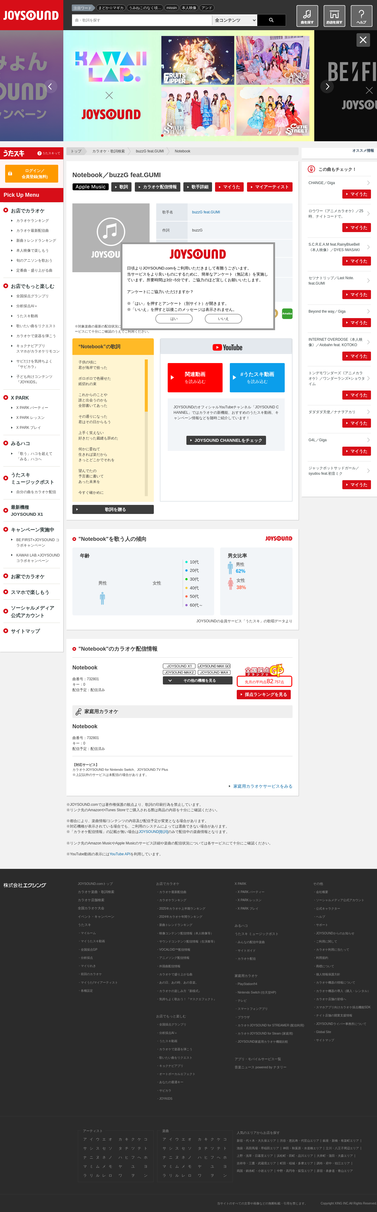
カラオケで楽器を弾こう (36, 336)
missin (171, 8)
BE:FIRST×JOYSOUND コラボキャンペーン (37, 542)
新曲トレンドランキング (36, 240)
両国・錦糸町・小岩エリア (255, 1170)
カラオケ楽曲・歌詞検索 (96, 892)
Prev (50, 86)
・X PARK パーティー (250, 892)
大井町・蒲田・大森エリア (335, 1155)
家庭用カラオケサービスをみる (263, 786)
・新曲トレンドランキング (174, 925)
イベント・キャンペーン (96, 916)
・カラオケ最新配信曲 (171, 892)
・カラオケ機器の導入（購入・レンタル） (341, 991)
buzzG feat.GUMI (150, 151)
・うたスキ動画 (166, 1041)
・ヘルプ (319, 916)
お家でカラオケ (28, 576)
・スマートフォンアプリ (251, 1008)
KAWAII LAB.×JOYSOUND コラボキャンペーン (38, 558)
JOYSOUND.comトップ (95, 883)
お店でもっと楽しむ (32, 286)
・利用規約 (320, 957)
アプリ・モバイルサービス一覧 (258, 1059)
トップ (76, 151)
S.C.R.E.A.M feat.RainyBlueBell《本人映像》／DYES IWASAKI (334, 247)
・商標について (323, 966)
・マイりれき (87, 966)
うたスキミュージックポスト (32, 478)
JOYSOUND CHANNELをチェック (228, 440)
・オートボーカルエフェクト (175, 1074)
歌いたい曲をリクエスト (36, 326)
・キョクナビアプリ (169, 1065)
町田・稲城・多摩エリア (296, 1163)
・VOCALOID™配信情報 (173, 949)
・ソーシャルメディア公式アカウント (338, 900)
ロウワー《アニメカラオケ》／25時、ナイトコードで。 (336, 213)
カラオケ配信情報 (160, 186)
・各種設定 (85, 990)
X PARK (20, 397)
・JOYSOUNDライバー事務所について (339, 1023)
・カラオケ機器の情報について (334, 982)
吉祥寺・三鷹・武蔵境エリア (256, 1163)
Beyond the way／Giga (327, 311)
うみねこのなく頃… (145, 8)
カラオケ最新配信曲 (32, 230)
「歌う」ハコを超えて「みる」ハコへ (34, 456)
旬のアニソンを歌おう (34, 260)
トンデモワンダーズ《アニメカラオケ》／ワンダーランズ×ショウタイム (337, 378)
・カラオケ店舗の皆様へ (329, 999)
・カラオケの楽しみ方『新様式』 (178, 991)
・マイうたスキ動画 (91, 941)
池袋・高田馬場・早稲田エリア (258, 1148)
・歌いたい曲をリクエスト (174, 1057)
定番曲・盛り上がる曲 (34, 270)
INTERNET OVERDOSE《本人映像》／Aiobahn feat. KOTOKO (336, 342)
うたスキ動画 (27, 316)
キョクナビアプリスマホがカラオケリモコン (38, 348)
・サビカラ (163, 1090)
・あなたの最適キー (169, 1082)
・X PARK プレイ (246, 908)
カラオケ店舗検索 (91, 900)
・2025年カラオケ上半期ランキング (180, 908)
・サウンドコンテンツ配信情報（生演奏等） (186, 941)
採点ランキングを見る (266, 694)
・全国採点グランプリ (171, 1024)
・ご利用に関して (325, 941)
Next (327, 86)
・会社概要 (320, 892)
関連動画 (195, 378)
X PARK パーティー (32, 408)
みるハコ (20, 443)
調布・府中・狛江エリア (333, 1163)
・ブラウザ (242, 1017)
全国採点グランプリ (32, 296)
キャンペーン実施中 (32, 529)
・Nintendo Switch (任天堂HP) (255, 992)
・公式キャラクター (326, 908)
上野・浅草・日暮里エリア (255, 1155)
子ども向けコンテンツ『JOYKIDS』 (34, 379)
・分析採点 (85, 957)
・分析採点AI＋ (166, 1033)
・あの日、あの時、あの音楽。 (177, 982)
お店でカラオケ (28, 210)
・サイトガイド (245, 950)
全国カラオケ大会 (91, 908)
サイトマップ (25, 631)
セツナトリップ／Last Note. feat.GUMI (331, 280)
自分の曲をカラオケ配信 (36, 492)
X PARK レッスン (30, 418)
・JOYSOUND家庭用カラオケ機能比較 (261, 1041)
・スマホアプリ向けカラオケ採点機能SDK (342, 1007)
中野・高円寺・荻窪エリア (295, 1170)
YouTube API (119, 854)
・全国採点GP (87, 949)
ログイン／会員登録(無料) (35, 173)
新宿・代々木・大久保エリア (256, 1140)
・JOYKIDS (164, 1098)
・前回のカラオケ (90, 974)
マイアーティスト (272, 186)
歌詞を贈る (115, 509)
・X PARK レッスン (248, 900)
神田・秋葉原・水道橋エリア (302, 1148)
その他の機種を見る (199, 680)
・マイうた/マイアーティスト (98, 982)
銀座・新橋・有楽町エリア (341, 1140)
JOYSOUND (32, 16)
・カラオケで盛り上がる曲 (174, 974)
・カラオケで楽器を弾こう (174, 1049)
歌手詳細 (200, 186)
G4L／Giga (318, 440)
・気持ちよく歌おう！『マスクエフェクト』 (186, 999)
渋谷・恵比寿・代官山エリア (299, 1140)
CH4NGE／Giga (322, 183)
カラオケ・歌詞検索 (108, 151)
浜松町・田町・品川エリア (295, 1155)
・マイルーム (87, 933)
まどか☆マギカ (111, 8)
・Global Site (322, 1032)
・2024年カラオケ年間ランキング (179, 916)
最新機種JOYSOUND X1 (27, 511)
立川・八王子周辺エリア (342, 1148)
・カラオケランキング (171, 900)
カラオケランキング (32, 220)
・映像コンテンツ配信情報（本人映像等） (185, 933)
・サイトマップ (323, 1040)
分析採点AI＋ (27, 306)
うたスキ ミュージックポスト (257, 934)
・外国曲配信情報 (168, 966)
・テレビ (241, 1000)
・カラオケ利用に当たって (331, 949)
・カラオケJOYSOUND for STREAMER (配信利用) (269, 1025)
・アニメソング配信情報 (172, 957)
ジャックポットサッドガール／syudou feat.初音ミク (334, 471)
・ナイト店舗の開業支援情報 (332, 1015)
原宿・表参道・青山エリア (335, 1170)
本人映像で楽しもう (32, 250)
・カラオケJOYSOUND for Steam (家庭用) (264, 1033)
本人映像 (189, 8)
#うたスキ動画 (257, 378)
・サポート (320, 925)
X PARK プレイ (28, 428)
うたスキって (51, 153)
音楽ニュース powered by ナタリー (261, 1067)
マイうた (231, 186)
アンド (206, 8)
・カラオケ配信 (245, 958)
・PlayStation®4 (246, 984)
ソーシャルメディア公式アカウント (32, 611)
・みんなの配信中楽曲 (250, 942)
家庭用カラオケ (246, 976)
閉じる (363, 40)
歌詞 (123, 186)
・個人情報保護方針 (326, 974)
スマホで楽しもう (30, 592)
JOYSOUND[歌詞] (153, 832)
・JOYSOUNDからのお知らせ (333, 933)
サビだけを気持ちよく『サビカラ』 (34, 364)
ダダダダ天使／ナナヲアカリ (332, 412)
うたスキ (84, 925)
